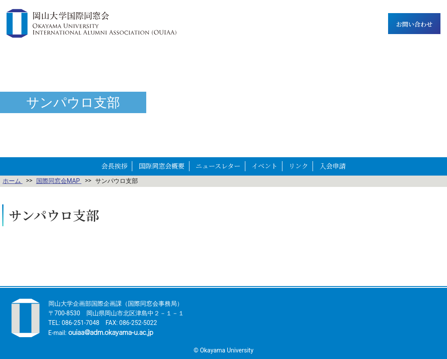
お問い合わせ (414, 24)
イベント (264, 165)
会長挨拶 (114, 165)
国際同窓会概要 (162, 165)
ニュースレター (218, 165)
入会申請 (333, 165)
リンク (298, 165)
